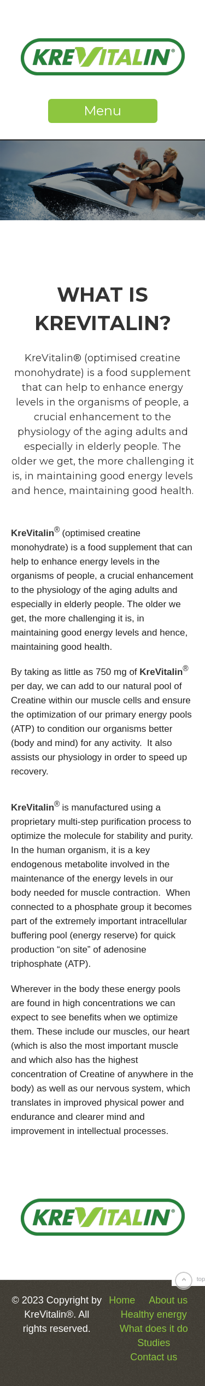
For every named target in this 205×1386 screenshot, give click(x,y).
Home (122, 1300)
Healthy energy (154, 1314)
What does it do (154, 1328)
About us (168, 1300)
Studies (153, 1342)
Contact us (153, 1357)
